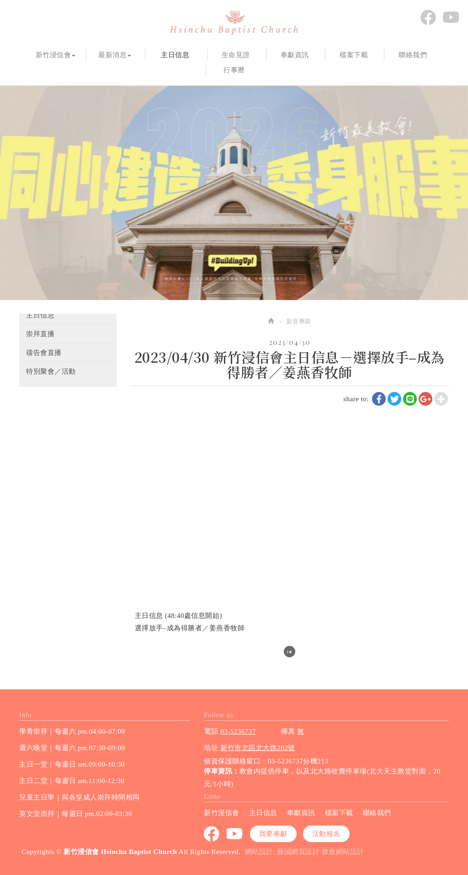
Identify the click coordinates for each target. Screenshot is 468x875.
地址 (211, 747)
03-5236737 (238, 731)
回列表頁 (289, 651)
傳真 (288, 731)
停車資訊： (221, 771)
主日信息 (40, 315)
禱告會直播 (44, 352)
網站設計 (259, 851)
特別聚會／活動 (51, 371)
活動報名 (326, 833)
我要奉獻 (273, 833)
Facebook (428, 17)
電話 (211, 731)
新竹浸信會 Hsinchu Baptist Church (234, 23)
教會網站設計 (343, 851)
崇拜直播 (40, 334)
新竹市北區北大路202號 (257, 747)
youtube (450, 17)
